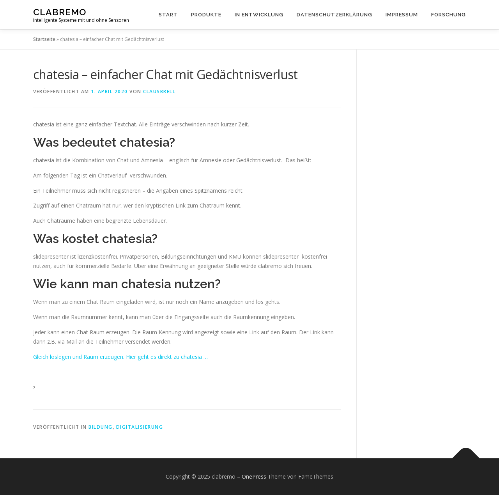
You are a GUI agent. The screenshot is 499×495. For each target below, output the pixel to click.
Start (168, 15)
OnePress (254, 476)
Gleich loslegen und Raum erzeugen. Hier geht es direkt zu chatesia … (120, 356)
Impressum (402, 15)
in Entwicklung (259, 15)
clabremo (59, 12)
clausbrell (159, 91)
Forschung (448, 15)
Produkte (206, 15)
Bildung (100, 427)
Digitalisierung (139, 427)
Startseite (44, 39)
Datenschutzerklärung (334, 15)
